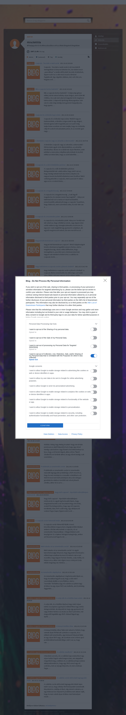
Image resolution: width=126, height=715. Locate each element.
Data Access (63, 434)
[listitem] (63, 324)
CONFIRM (45, 425)
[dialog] (63, 357)
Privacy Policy (76, 434)
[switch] (94, 329)
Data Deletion (49, 434)
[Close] (106, 281)
